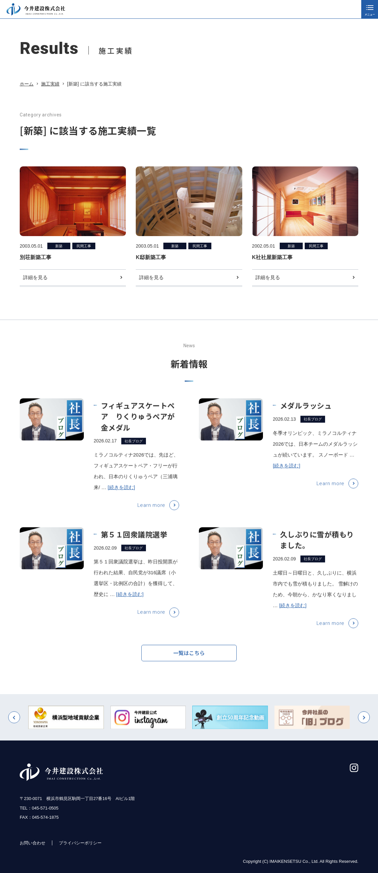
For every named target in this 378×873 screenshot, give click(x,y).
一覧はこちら (189, 656)
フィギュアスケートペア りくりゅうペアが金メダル (138, 425)
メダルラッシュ (306, 414)
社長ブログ (134, 450)
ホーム (27, 83)
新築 (58, 246)
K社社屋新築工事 (272, 257)
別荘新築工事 (35, 257)
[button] (14, 726)
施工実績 (50, 83)
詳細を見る (35, 277)
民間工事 (84, 246)
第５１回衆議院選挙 (134, 543)
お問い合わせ (32, 842)
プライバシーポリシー (80, 842)
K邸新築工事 (151, 257)
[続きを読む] (121, 496)
